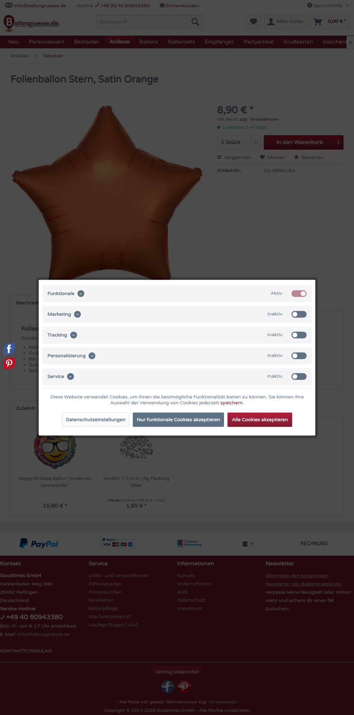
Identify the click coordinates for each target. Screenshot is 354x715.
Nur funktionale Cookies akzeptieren (178, 419)
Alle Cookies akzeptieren (260, 419)
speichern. (232, 402)
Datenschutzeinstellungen (95, 419)
